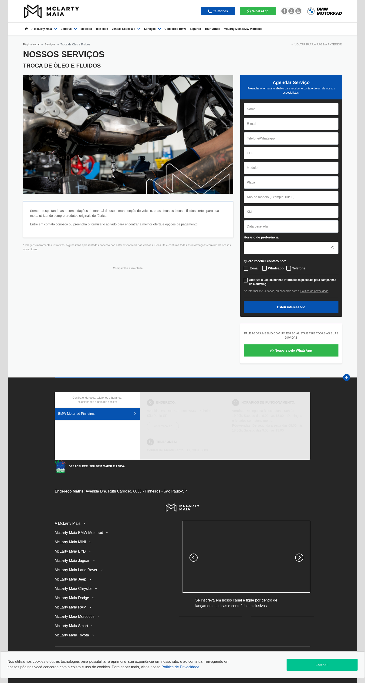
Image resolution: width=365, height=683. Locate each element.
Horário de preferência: (262, 237)
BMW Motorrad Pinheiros (97, 413)
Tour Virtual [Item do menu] (212, 29)
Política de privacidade (314, 291)
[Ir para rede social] (284, 11)
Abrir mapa (161, 426)
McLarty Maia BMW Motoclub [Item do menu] (243, 29)
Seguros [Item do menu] (195, 29)
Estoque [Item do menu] (69, 29)
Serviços (50, 44)
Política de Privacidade (180, 667)
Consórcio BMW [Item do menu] (175, 29)
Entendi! (321, 665)
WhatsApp (259, 11)
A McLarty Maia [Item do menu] (44, 29)
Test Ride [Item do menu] (102, 29)
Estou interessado (291, 307)
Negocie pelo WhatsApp (293, 350)
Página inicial (31, 44)
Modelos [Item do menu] (86, 29)
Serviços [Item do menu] (152, 29)
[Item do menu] (26, 29)
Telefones (220, 11)
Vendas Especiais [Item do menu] (126, 29)
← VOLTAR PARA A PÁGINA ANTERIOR (316, 44)
